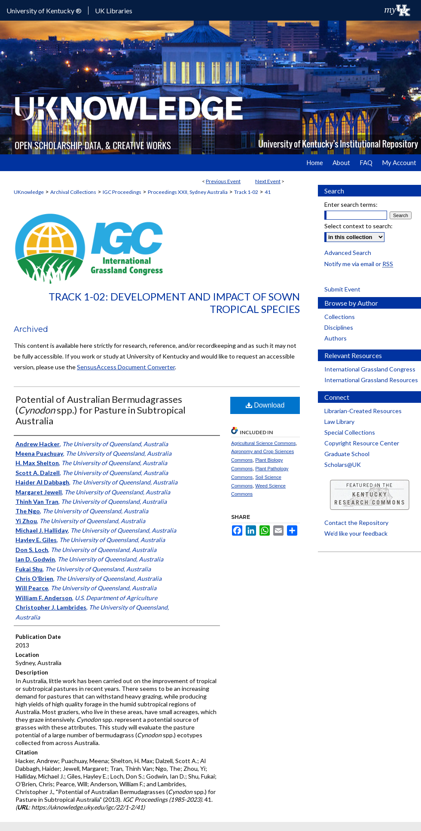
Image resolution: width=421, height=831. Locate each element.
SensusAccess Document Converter (126, 367)
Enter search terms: (351, 204)
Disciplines (338, 327)
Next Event (268, 181)
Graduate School (346, 453)
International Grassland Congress (369, 369)
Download (265, 405)
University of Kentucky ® (44, 10)
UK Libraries (113, 10)
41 (268, 192)
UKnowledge (29, 192)
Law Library (339, 421)
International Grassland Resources (371, 379)
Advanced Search (347, 252)
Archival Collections (73, 192)
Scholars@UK (342, 464)
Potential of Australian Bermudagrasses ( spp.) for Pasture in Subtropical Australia (100, 409)
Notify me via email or (358, 263)
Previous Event (223, 181)
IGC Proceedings (122, 192)
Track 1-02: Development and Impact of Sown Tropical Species (174, 302)
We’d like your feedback (355, 533)
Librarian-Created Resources (363, 410)
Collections (339, 316)
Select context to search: (358, 226)
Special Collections (349, 432)
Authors (335, 338)
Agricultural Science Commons (263, 443)
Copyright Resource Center (361, 443)
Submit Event (342, 289)
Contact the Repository (356, 522)
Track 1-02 (246, 192)
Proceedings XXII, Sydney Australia (188, 192)
